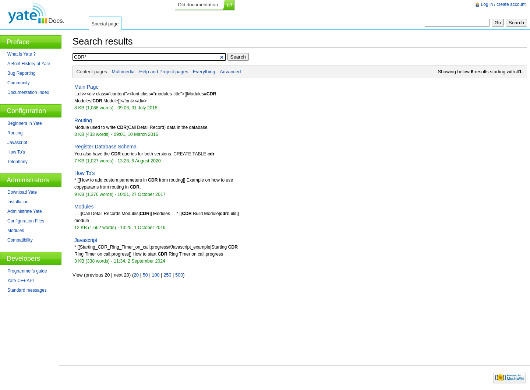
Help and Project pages (163, 71)
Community (18, 82)
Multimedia (123, 71)
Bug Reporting (21, 73)
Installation (17, 201)
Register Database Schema (105, 147)
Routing (83, 120)
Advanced (230, 71)
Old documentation (198, 4)
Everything (204, 71)
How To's (84, 173)
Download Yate (22, 192)
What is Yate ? (21, 54)
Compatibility (20, 240)
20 (136, 275)
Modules (83, 207)
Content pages (92, 71)
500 (179, 275)
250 (167, 275)
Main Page (86, 87)
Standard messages (27, 290)
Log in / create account (503, 4)
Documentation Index (28, 92)
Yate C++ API (20, 280)
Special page (105, 24)
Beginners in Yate (24, 123)
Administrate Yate (24, 211)
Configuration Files (25, 221)
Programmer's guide (27, 271)
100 (155, 275)
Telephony (17, 161)
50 (145, 275)
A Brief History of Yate (28, 63)
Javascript (85, 240)
